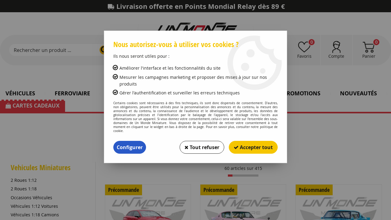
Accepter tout (253, 147)
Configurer (130, 147)
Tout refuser (202, 147)
